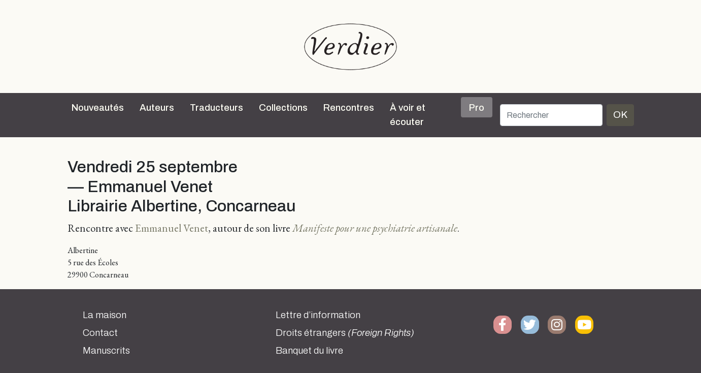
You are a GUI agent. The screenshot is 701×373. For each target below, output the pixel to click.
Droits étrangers (345, 333)
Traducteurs (216, 108)
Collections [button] (283, 108)
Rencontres (348, 108)
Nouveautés (98, 108)
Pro (476, 108)
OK (620, 114)
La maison (104, 315)
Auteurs (157, 108)
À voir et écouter (407, 115)
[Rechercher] (551, 115)
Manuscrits (106, 351)
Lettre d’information (318, 315)
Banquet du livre (309, 351)
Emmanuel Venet (171, 228)
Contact (100, 333)
